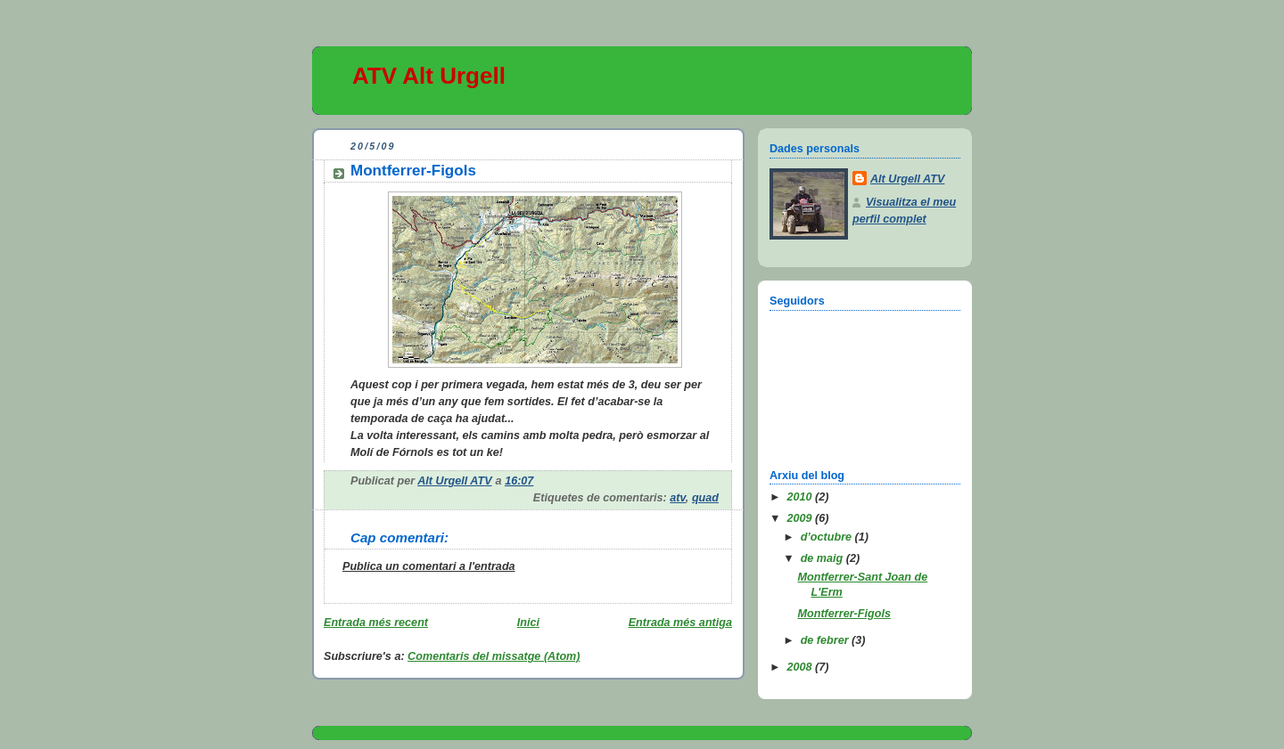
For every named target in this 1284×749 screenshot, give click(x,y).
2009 (801, 518)
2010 (801, 497)
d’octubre (828, 537)
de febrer (826, 640)
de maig (823, 558)
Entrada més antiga (680, 622)
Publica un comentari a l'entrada (428, 566)
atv (678, 498)
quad (705, 498)
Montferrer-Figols (844, 613)
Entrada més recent (376, 622)
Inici (528, 622)
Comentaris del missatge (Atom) (493, 656)
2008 (801, 667)
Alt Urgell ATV (907, 179)
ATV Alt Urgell (429, 75)
